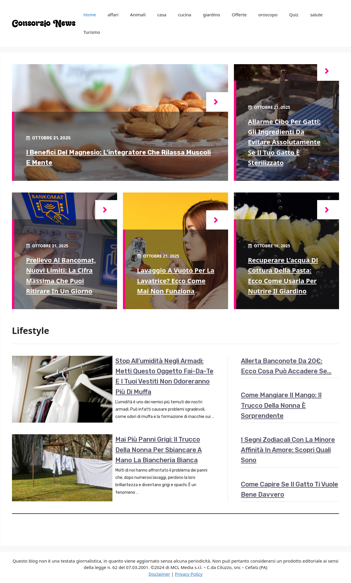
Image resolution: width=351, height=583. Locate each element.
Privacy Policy (189, 574)
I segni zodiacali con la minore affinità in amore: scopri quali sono (288, 450)
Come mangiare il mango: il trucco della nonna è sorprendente (281, 405)
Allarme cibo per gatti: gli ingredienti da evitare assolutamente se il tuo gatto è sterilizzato (284, 142)
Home (90, 14)
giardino (211, 14)
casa (161, 14)
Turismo (92, 32)
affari (112, 14)
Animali (138, 14)
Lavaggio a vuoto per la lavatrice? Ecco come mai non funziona (175, 280)
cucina (184, 14)
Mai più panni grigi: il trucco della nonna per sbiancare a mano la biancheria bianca (158, 449)
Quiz (293, 14)
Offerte (239, 14)
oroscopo (267, 14)
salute (316, 14)
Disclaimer (159, 574)
